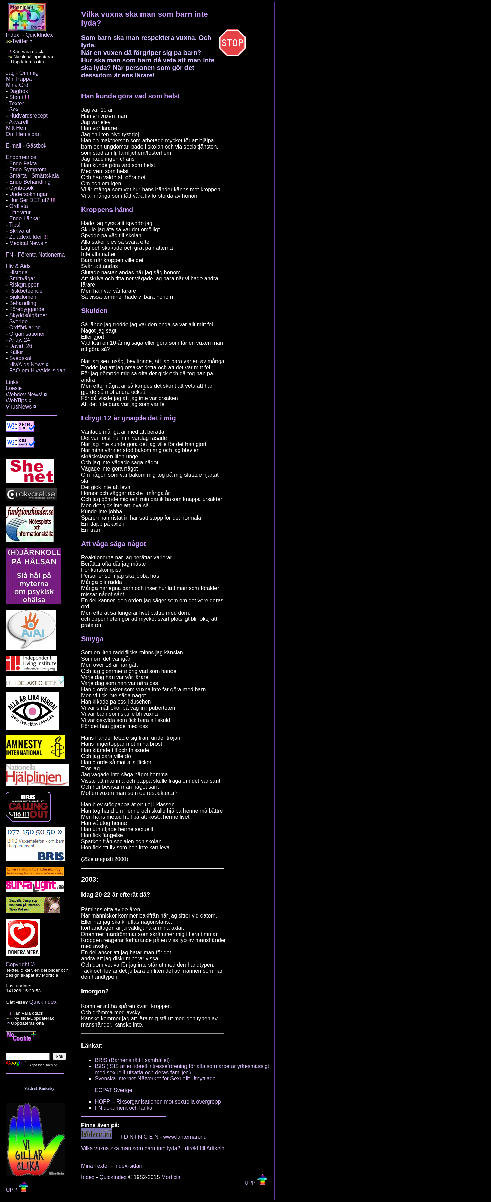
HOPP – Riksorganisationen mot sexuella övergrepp (158, 1102)
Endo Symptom (27, 169)
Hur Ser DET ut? (29, 200)
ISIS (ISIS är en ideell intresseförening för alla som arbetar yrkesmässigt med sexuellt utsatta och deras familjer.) (182, 1069)
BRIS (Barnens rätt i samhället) (132, 1060)
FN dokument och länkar (124, 1108)
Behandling (22, 303)
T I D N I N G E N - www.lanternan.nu (161, 1137)
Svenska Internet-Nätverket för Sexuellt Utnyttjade (155, 1078)
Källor (16, 352)
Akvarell (18, 122)
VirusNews (19, 407)
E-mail (13, 146)
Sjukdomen (22, 297)
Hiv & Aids (18, 266)
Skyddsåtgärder (28, 315)
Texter (16, 103)
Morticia (170, 1177)
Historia (18, 272)
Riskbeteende (26, 291)
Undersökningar (28, 194)
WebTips (16, 400)
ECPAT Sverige (113, 1090)
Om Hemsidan (23, 134)
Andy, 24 (19, 340)
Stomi (16, 97)
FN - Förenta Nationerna (35, 255)
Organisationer (27, 334)
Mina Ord (17, 85)
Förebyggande (26, 309)
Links (12, 382)
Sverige (18, 321)
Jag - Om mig (22, 73)
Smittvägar (22, 278)
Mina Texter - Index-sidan (111, 1166)
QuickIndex (39, 35)
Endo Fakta (23, 163)
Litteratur (20, 212)
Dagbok (18, 91)
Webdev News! (24, 394)
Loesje (14, 388)
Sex (14, 109)
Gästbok (36, 146)
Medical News (26, 243)
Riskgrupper (24, 285)
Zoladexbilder (25, 237)
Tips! (14, 225)
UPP (17, 1190)
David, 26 (20, 346)
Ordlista (18, 206)
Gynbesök (21, 188)
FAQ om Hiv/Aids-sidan (37, 370)
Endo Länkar (24, 218)
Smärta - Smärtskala (34, 176)
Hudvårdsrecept (28, 116)
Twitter (20, 41)
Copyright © (20, 964)
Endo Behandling (30, 182)
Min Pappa (19, 79)
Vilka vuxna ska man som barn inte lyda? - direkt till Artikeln (152, 1148)
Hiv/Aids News (26, 364)
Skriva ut (19, 231)
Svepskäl (20, 358)
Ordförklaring (25, 327)
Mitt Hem (17, 128)
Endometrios (21, 157)
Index (12, 35)
